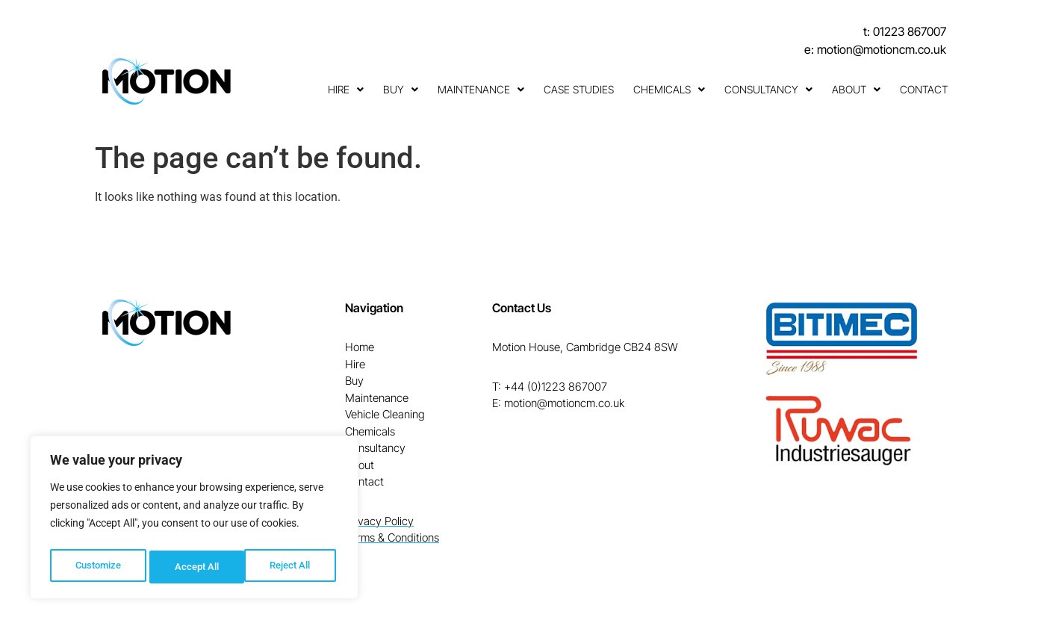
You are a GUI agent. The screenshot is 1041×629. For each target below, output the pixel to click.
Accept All (293, 567)
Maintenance (481, 89)
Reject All (196, 567)
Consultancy (768, 89)
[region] (194, 520)
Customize (97, 567)
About (856, 89)
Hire (346, 89)
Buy (400, 89)
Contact (924, 89)
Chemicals (669, 89)
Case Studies (579, 89)
